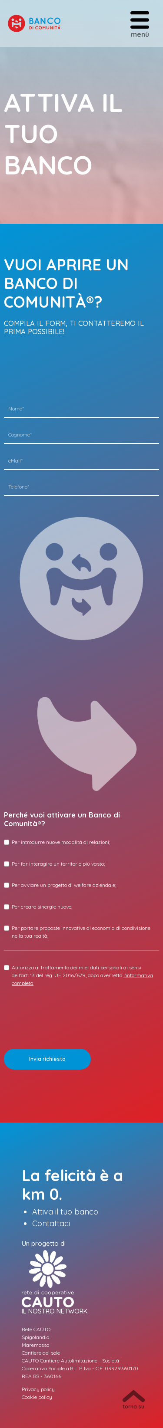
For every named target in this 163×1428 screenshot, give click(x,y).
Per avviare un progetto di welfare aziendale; (64, 885)
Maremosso (35, 1345)
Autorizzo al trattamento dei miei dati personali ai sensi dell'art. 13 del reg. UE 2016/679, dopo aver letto (82, 975)
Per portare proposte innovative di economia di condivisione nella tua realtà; (81, 932)
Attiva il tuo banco (65, 1212)
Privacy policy (38, 1389)
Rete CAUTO (36, 1329)
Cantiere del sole (41, 1352)
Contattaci (51, 1223)
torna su (134, 1400)
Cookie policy (37, 1397)
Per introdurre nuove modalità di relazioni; (61, 842)
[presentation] (70, 1010)
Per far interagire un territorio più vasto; (58, 863)
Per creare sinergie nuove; (42, 906)
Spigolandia (36, 1337)
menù (139, 24)
